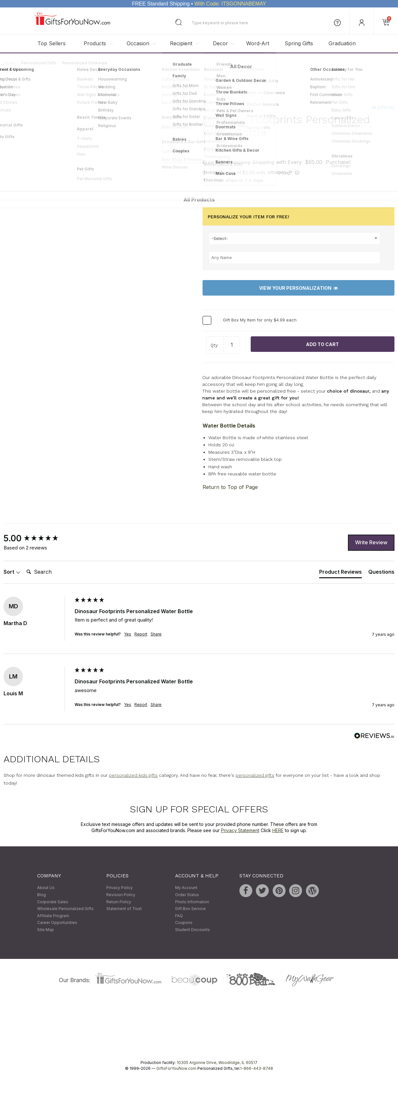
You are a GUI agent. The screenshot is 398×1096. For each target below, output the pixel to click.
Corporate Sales (52, 901)
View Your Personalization (298, 288)
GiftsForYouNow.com (176, 1068)
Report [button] (140, 634)
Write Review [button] (371, 542)
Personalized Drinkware (84, 62)
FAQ (179, 915)
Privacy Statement (240, 830)
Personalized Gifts (38, 62)
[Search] (50, 572)
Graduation (342, 43)
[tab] (340, 573)
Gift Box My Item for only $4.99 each (260, 320)
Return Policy (118, 901)
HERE (278, 830)
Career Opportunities (57, 922)
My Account (186, 887)
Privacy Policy (119, 887)
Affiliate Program (53, 915)
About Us (46, 887)
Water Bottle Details (229, 425)
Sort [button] (12, 572)
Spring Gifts (299, 43)
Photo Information (192, 901)
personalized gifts (255, 775)
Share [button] (156, 634)
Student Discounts (192, 929)
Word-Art (257, 43)
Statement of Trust (124, 908)
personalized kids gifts (133, 775)
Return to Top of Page (230, 487)
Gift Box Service (190, 908)
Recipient (181, 43)
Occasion (138, 43)
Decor (220, 43)
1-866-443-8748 (256, 1068)
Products (95, 43)
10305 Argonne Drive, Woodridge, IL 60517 (217, 1062)
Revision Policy (120, 894)
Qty (214, 345)
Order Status (187, 894)
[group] (37, 538)
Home (9, 62)
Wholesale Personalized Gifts (65, 908)
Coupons (184, 922)
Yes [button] (127, 634)
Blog (41, 894)
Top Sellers (51, 43)
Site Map (45, 929)
